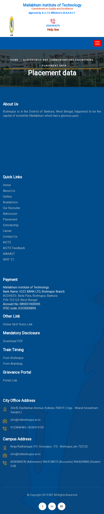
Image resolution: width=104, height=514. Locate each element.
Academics (10, 202)
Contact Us (10, 236)
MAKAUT (9, 254)
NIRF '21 (8, 259)
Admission (10, 214)
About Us (9, 191)
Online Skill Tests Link (17, 324)
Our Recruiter (11, 208)
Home (14, 60)
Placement (10, 219)
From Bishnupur (13, 358)
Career (7, 231)
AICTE (7, 242)
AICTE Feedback (14, 248)
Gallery (7, 196)
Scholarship (11, 225)
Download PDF (13, 341)
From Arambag (12, 363)
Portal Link (10, 380)
